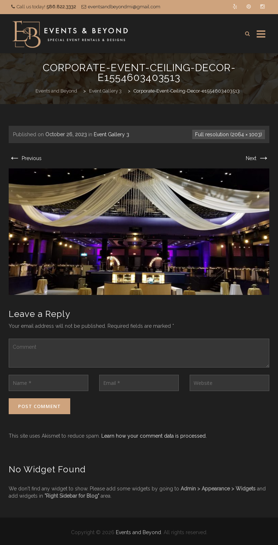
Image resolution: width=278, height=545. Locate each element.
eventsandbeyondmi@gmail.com (124, 6)
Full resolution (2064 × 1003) (228, 134)
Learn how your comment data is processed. (154, 436)
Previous (25, 158)
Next (257, 158)
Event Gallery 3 (111, 134)
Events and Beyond (138, 532)
